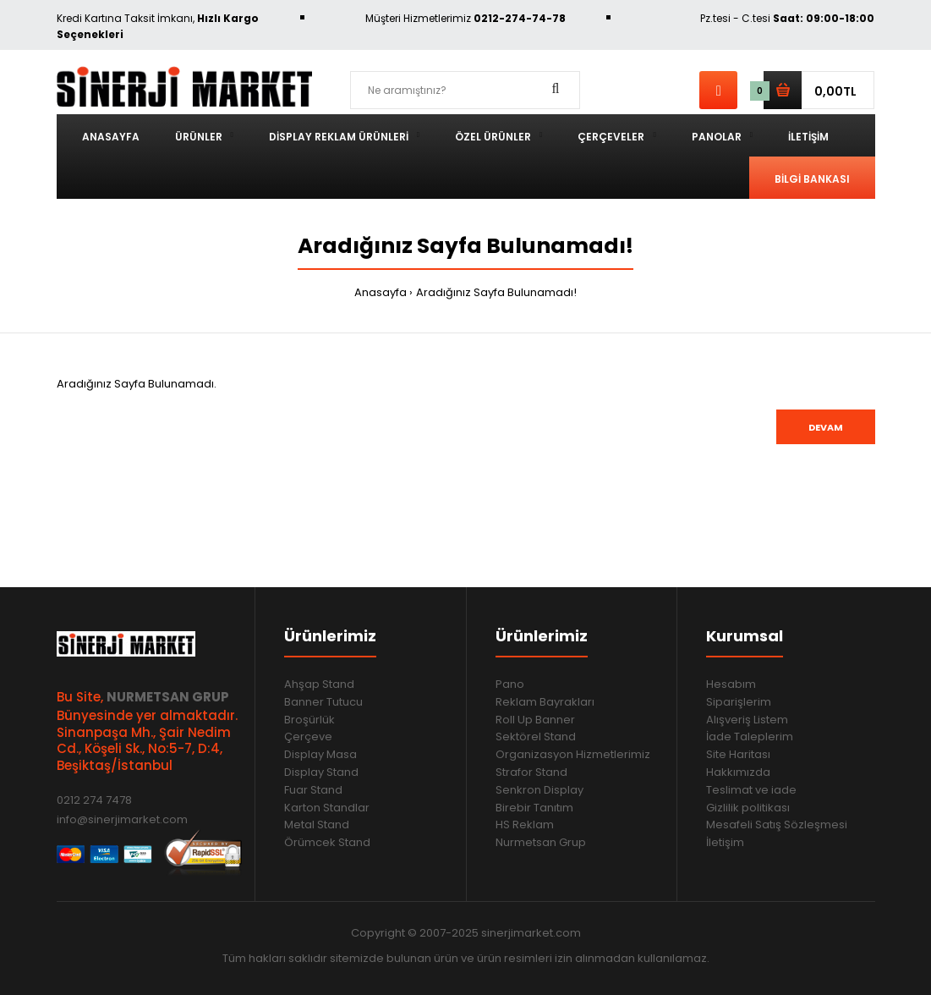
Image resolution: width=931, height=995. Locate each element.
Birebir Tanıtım (534, 808)
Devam (825, 427)
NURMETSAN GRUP (168, 697)
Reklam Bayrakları (545, 702)
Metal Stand (316, 824)
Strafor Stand (531, 772)
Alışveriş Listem (747, 720)
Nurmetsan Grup (541, 842)
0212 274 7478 (94, 800)
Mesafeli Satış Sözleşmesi (776, 824)
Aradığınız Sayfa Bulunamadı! (496, 292)
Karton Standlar (327, 808)
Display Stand (321, 772)
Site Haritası (738, 754)
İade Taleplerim (749, 736)
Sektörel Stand (536, 736)
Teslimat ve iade (751, 790)
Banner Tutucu (323, 702)
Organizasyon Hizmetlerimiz (573, 754)
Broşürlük (309, 720)
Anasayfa (380, 292)
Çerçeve (308, 736)
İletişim (725, 842)
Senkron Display (539, 790)
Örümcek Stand (327, 842)
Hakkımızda (738, 772)
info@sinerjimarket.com (122, 819)
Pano (510, 684)
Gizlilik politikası (748, 808)
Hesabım (731, 684)
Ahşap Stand (319, 684)
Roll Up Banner (535, 720)
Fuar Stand (313, 790)
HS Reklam (525, 824)
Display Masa (320, 754)
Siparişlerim (738, 702)
